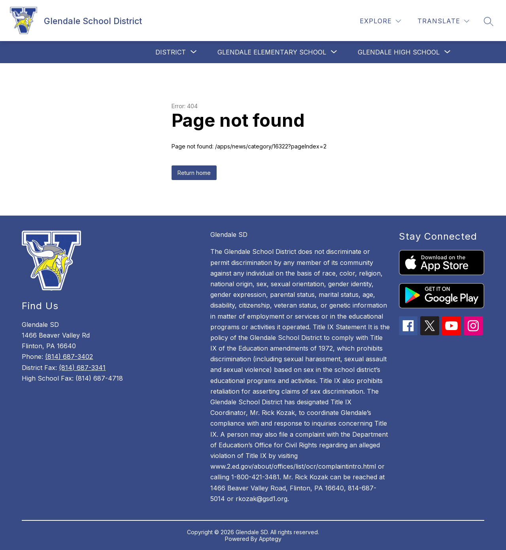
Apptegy (270, 538)
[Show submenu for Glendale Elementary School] (271, 52)
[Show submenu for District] (170, 52)
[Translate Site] (443, 21)
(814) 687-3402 (69, 356)
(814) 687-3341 (82, 368)
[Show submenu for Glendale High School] (399, 52)
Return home (194, 172)
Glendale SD (228, 234)
